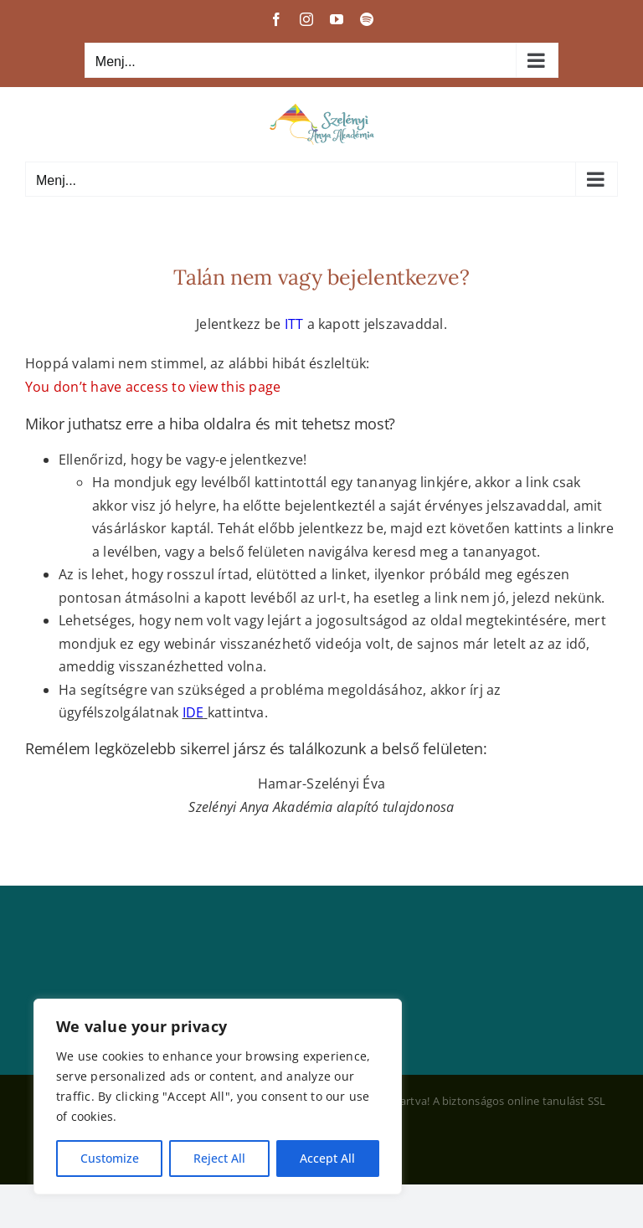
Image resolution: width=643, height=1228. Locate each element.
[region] (217, 1097)
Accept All (327, 1158)
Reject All (219, 1158)
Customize (109, 1158)
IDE (193, 712)
